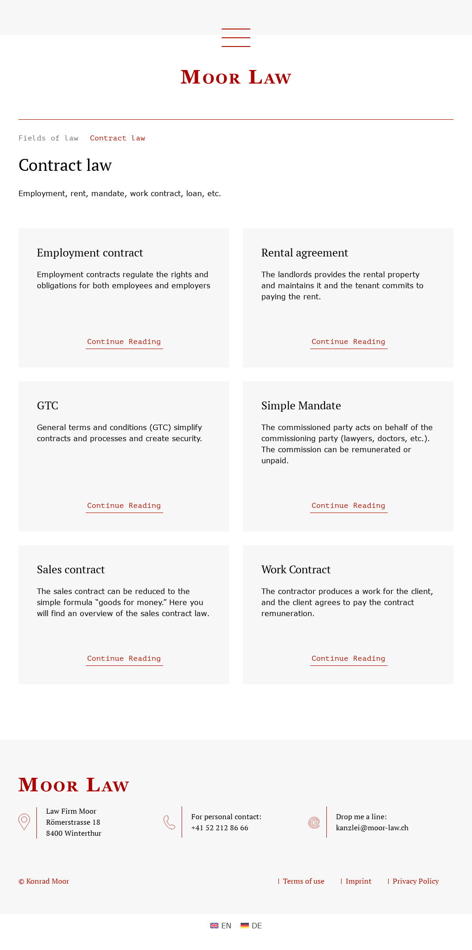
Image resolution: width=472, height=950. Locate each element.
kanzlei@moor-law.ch (372, 827)
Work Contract (296, 569)
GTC (47, 405)
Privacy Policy (416, 881)
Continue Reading (124, 342)
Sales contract (71, 569)
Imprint (359, 881)
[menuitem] (221, 926)
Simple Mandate (301, 405)
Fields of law (50, 138)
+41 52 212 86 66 (219, 827)
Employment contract (90, 252)
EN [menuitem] (226, 925)
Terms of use (303, 881)
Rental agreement (304, 252)
